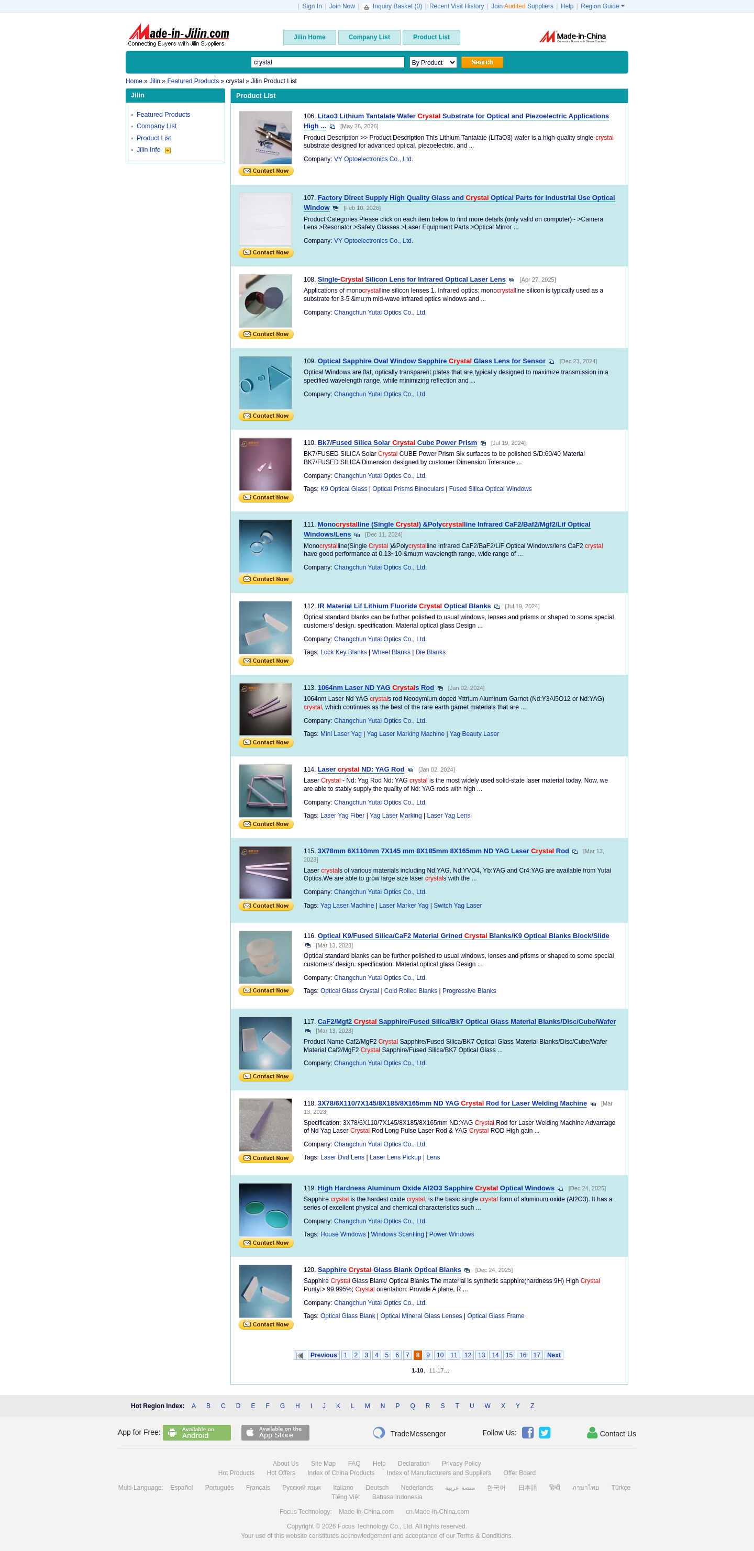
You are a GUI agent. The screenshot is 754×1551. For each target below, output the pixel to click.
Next (554, 1355)
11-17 (436, 1370)
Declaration (414, 1463)
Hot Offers (281, 1473)
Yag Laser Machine (347, 905)
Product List (154, 138)
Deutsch (377, 1487)
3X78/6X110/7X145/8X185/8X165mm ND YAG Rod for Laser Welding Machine (452, 1103)
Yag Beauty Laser (475, 734)
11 (453, 1355)
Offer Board (519, 1473)
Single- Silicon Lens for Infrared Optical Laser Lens (412, 279)
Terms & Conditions (484, 1535)
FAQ (354, 1463)
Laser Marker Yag (403, 905)
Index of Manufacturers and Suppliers (439, 1473)
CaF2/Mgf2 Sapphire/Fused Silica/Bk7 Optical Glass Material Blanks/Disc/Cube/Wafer (467, 1021)
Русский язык (301, 1487)
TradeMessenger (409, 1433)
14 (495, 1355)
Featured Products (164, 114)
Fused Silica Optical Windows (490, 489)
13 (481, 1355)
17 (537, 1355)
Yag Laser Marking (396, 815)
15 (509, 1355)
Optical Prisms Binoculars (408, 489)
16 (522, 1355)
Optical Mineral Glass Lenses (421, 1316)
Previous (324, 1355)
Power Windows (451, 1234)
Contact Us (611, 1433)
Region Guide (603, 6)
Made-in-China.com (366, 1511)
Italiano (343, 1487)
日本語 (527, 1487)
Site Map (323, 1463)
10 (440, 1355)
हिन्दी (554, 1487)
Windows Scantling (397, 1234)
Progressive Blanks (469, 991)
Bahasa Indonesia (397, 1497)
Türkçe (621, 1487)
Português (219, 1487)
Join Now (342, 6)
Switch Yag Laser (458, 905)
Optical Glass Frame (495, 1316)
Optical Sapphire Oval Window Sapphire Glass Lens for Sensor (432, 361)
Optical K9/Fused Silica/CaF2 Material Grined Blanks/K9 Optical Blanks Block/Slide (463, 936)
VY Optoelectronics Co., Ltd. (373, 159)
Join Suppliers (522, 6)
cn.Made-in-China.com (437, 1511)
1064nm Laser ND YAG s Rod (376, 687)
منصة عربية (459, 1487)
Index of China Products (340, 1473)
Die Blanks (431, 652)
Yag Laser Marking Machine (406, 734)
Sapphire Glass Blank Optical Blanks (389, 1270)
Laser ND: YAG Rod (361, 769)
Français (258, 1487)
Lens (433, 1157)
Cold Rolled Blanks (410, 991)
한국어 (496, 1487)
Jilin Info (154, 149)
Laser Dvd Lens (342, 1157)
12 (467, 1355)
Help (567, 6)
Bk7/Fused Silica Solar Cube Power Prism (398, 443)
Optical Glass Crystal (349, 991)
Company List (156, 126)
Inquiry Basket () (393, 6)
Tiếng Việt (345, 1497)
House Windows (343, 1234)
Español (181, 1487)
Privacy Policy (461, 1463)
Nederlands (417, 1487)
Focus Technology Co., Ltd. (376, 1526)
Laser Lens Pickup (396, 1157)
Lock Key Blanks (343, 652)
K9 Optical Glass (343, 489)
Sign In (311, 6)
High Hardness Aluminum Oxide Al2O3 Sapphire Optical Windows (436, 1188)
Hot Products (236, 1473)
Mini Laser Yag (341, 734)
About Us (285, 1463)
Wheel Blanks (391, 652)
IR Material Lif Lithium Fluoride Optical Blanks (404, 606)
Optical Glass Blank (347, 1316)
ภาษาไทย (585, 1487)
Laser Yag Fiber (342, 815)
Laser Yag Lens (449, 815)
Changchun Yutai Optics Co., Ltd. (380, 312)
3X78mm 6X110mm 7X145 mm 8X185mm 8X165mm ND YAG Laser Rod (443, 851)
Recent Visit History (456, 6)
